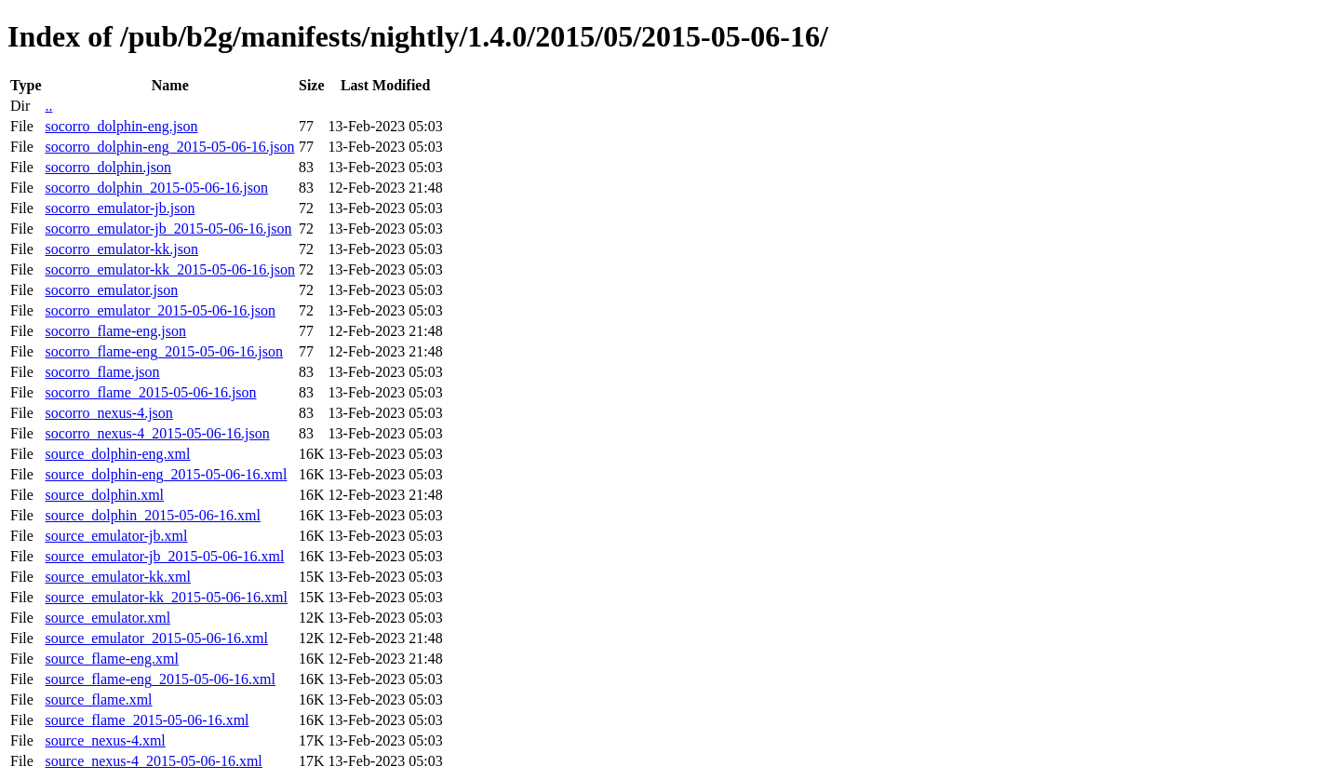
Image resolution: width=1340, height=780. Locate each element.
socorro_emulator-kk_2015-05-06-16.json (170, 269)
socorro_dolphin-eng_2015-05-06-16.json (169, 147)
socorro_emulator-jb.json (119, 208)
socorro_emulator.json (111, 290)
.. (48, 106)
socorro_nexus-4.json (108, 413)
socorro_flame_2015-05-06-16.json (150, 392)
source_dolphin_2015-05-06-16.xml (153, 515)
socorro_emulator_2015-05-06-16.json (160, 310)
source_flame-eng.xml (112, 658)
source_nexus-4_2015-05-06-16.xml (153, 761)
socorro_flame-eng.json (115, 331)
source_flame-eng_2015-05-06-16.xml (160, 679)
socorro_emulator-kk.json (121, 249)
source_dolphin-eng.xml (117, 454)
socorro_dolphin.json (108, 167)
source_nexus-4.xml (105, 740)
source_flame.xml (98, 699)
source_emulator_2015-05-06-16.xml (156, 638)
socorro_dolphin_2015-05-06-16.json (156, 187)
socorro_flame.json (102, 372)
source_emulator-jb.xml (116, 536)
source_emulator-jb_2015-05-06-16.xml (164, 556)
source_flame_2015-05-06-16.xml (146, 720)
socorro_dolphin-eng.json (121, 126)
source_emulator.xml (107, 617)
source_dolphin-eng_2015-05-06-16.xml (166, 474)
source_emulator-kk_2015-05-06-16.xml (166, 597)
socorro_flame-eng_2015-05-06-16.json (164, 351)
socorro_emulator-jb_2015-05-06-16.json (168, 228)
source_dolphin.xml (104, 495)
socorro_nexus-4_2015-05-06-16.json (157, 433)
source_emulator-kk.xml (118, 577)
